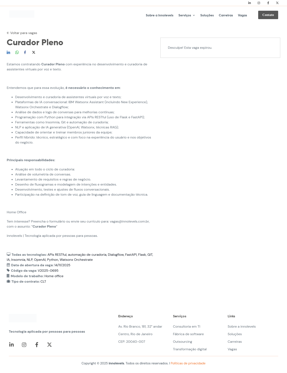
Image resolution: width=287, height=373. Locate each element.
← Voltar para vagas (22, 33)
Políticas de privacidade (187, 363)
